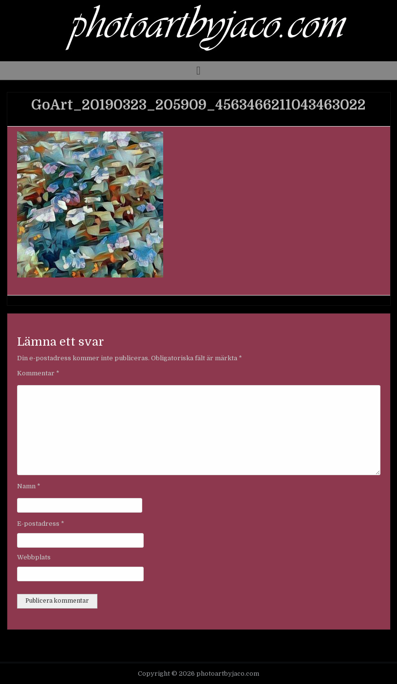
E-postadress (40, 523)
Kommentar (38, 373)
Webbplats (34, 557)
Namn (28, 486)
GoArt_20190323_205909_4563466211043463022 (198, 105)
